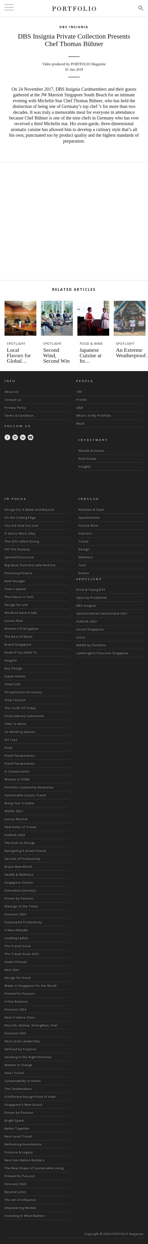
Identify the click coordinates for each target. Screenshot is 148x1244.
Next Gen (12, 970)
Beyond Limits (16, 1192)
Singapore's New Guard (23, 1105)
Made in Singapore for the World (31, 986)
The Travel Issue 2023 (22, 954)
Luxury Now (14, 621)
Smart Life (13, 684)
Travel (84, 541)
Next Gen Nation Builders (25, 1160)
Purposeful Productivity (23, 922)
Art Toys (11, 740)
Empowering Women (21, 1208)
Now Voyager (15, 581)
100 (79, 392)
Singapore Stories (19, 882)
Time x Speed (15, 589)
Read (80, 423)
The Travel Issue (18, 946)
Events (84, 573)
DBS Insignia (86, 605)
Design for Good (18, 978)
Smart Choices (16, 962)
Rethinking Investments (23, 1144)
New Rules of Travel (20, 827)
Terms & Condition (19, 415)
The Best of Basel (18, 636)
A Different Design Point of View (30, 1097)
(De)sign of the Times (21, 906)
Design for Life (16, 605)
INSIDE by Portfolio (91, 645)
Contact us (13, 400)
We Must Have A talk (21, 613)
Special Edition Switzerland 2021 (102, 613)
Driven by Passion (19, 898)
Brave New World (18, 867)
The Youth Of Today (20, 708)
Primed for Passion (20, 993)
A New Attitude (16, 930)
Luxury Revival (16, 819)
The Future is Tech (19, 597)
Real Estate (87, 459)
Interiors (85, 533)
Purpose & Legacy (19, 1152)
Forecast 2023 (15, 914)
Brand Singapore (18, 644)
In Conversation (17, 771)
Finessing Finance (19, 573)
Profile (81, 400)
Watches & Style (91, 510)
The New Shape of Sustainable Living (34, 1168)
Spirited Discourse (19, 557)
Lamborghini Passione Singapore (102, 653)
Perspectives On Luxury (23, 692)
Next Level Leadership (22, 1041)
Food (8, 748)
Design (84, 549)
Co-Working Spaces (20, 732)
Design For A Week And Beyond (29, 510)
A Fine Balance (16, 1001)
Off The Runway (17, 549)
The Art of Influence (20, 1200)
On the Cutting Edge (20, 517)
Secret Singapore (90, 629)
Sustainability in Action (23, 1081)
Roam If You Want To (21, 652)
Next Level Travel (18, 1136)
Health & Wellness (19, 874)
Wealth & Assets (91, 451)
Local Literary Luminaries (24, 716)
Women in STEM (17, 779)
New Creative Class (20, 1017)
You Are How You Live (22, 525)
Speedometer (89, 517)
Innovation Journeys (21, 890)
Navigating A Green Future (25, 851)
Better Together (17, 1128)
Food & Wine (88, 525)
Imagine (11, 660)
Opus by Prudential (91, 597)
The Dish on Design (20, 843)
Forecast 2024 (15, 1009)
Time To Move (15, 724)
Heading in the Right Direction (28, 1057)
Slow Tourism (15, 700)
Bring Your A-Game (19, 803)
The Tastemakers (18, 1089)
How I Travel (14, 1073)
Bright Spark (14, 1120)
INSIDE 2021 (14, 811)
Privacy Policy (15, 408)
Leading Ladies (16, 938)
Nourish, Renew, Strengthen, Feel (31, 1025)
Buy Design (13, 668)
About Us (12, 392)
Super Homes (15, 676)
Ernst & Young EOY (90, 590)
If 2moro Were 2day (20, 533)
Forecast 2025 (15, 1033)
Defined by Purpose (20, 1049)
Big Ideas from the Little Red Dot (30, 565)
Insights (85, 466)
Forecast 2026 (15, 1184)
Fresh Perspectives (20, 755)
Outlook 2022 (15, 835)
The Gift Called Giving (22, 541)
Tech (82, 565)
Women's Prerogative (22, 629)
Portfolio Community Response (29, 787)
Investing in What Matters (25, 1216)
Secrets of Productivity (23, 859)
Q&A (79, 408)
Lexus (81, 637)
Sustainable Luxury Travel (25, 795)
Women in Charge (18, 1065)
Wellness (86, 557)
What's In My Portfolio (93, 415)
